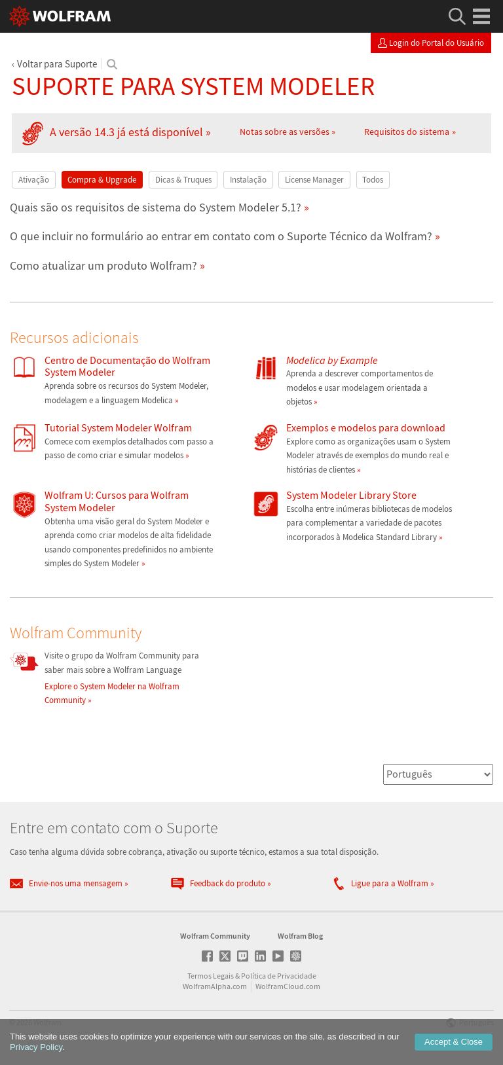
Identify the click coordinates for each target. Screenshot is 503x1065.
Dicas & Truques (183, 179)
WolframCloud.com (287, 986)
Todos (372, 179)
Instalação (248, 179)
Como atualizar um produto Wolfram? (103, 265)
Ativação (33, 179)
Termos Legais (210, 976)
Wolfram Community (215, 936)
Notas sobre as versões (284, 131)
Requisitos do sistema (406, 131)
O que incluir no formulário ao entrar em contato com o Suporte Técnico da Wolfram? (221, 236)
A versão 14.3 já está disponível (126, 131)
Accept (453, 1042)
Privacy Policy (36, 1047)
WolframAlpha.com (215, 986)
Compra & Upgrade (101, 179)
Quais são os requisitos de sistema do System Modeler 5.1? (155, 207)
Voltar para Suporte (57, 64)
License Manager (314, 179)
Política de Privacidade (278, 976)
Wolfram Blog (300, 936)
